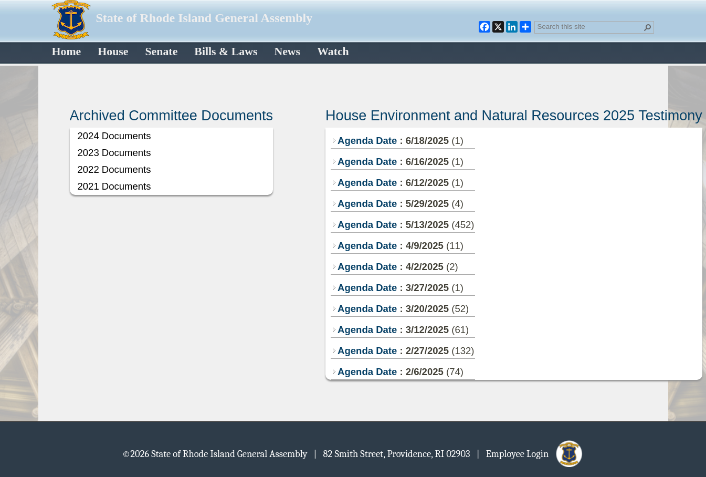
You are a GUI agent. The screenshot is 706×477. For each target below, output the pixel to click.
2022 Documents (114, 169)
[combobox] (590, 26)
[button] (648, 27)
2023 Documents (114, 152)
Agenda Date (364, 140)
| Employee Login (530, 453)
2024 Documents (114, 135)
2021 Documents (114, 186)
